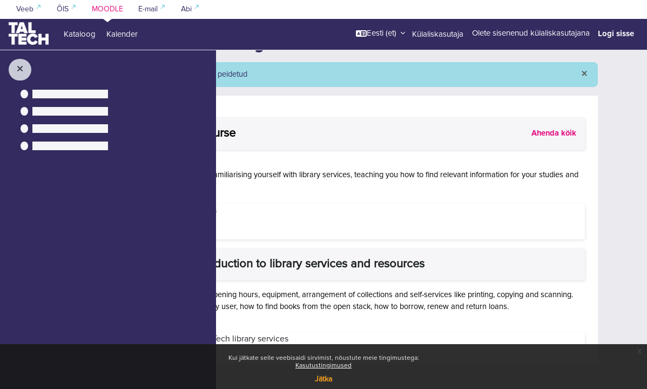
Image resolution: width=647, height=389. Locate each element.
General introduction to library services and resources (431, 291)
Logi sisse (616, 33)
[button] (380, 33)
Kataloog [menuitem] (80, 34)
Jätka (323, 379)
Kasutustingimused (323, 366)
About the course (336, 159)
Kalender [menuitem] (122, 34)
